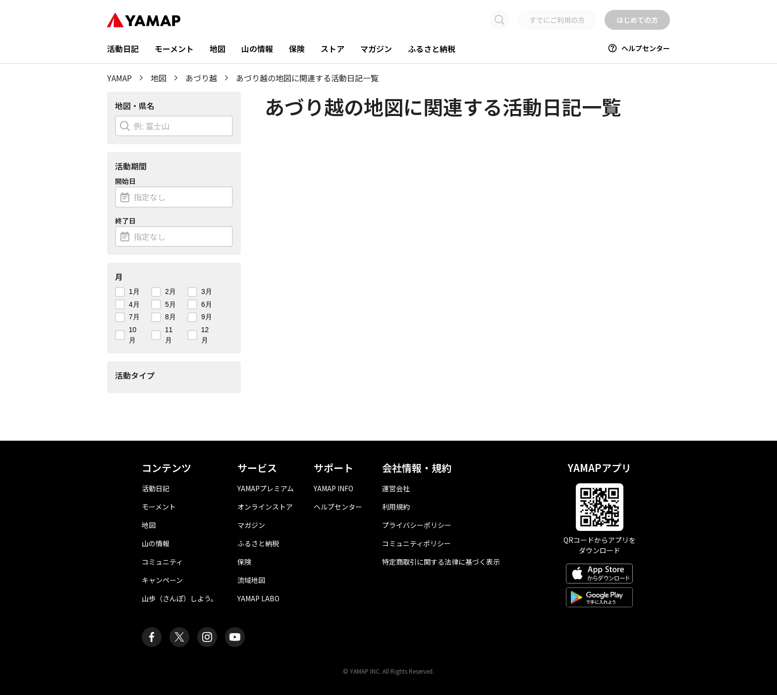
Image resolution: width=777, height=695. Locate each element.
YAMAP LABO (258, 598)
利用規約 (396, 507)
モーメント (174, 49)
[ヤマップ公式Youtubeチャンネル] (235, 637)
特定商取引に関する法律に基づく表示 (441, 562)
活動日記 (123, 49)
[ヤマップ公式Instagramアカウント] (207, 637)
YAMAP (119, 78)
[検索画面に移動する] (499, 20)
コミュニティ (162, 562)
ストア (332, 49)
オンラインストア (265, 507)
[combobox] (174, 126)
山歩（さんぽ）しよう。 (180, 598)
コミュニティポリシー (416, 543)
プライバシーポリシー (416, 525)
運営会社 (396, 488)
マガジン (376, 49)
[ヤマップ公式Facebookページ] (152, 637)
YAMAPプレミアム (265, 488)
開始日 (125, 181)
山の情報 (257, 49)
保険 (297, 49)
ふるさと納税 (431, 49)
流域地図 (251, 580)
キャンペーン (162, 580)
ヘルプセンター (639, 48)
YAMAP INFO (333, 488)
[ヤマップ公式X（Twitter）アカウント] (179, 637)
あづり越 (201, 78)
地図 (217, 49)
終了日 (125, 221)
